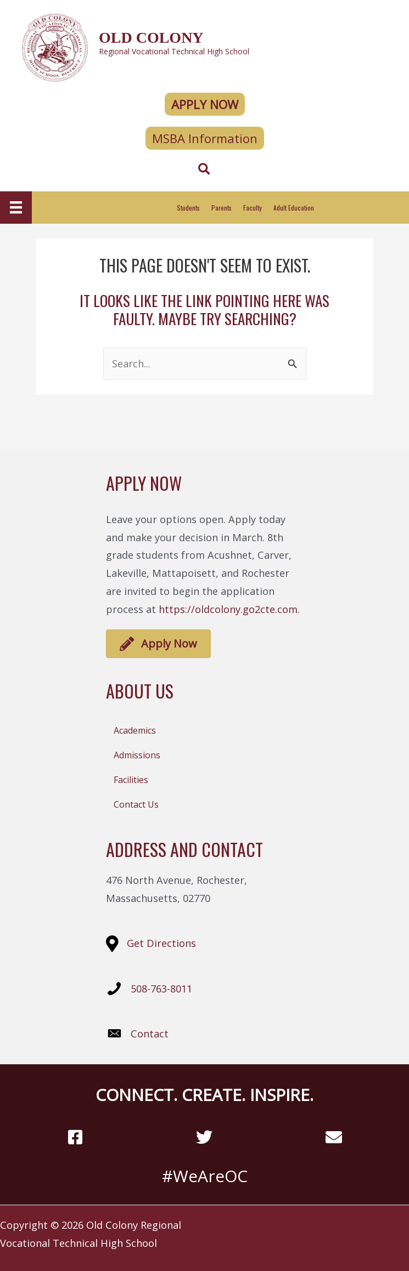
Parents (221, 207)
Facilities (131, 780)
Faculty (252, 207)
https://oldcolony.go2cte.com (228, 609)
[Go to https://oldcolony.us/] (204, 46)
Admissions (137, 755)
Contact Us (136, 804)
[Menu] (16, 207)
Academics (135, 730)
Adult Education (293, 207)
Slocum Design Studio (333, 1225)
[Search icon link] (204, 170)
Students (188, 207)
